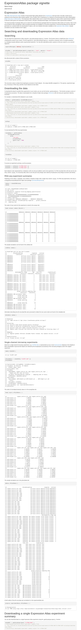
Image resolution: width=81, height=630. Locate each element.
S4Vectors (70, 38)
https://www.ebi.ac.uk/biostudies (13, 18)
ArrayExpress (48, 15)
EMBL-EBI (9, 15)
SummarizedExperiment (37, 179)
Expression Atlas (16, 15)
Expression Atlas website (62, 26)
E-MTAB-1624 (35, 344)
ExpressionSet (58, 344)
